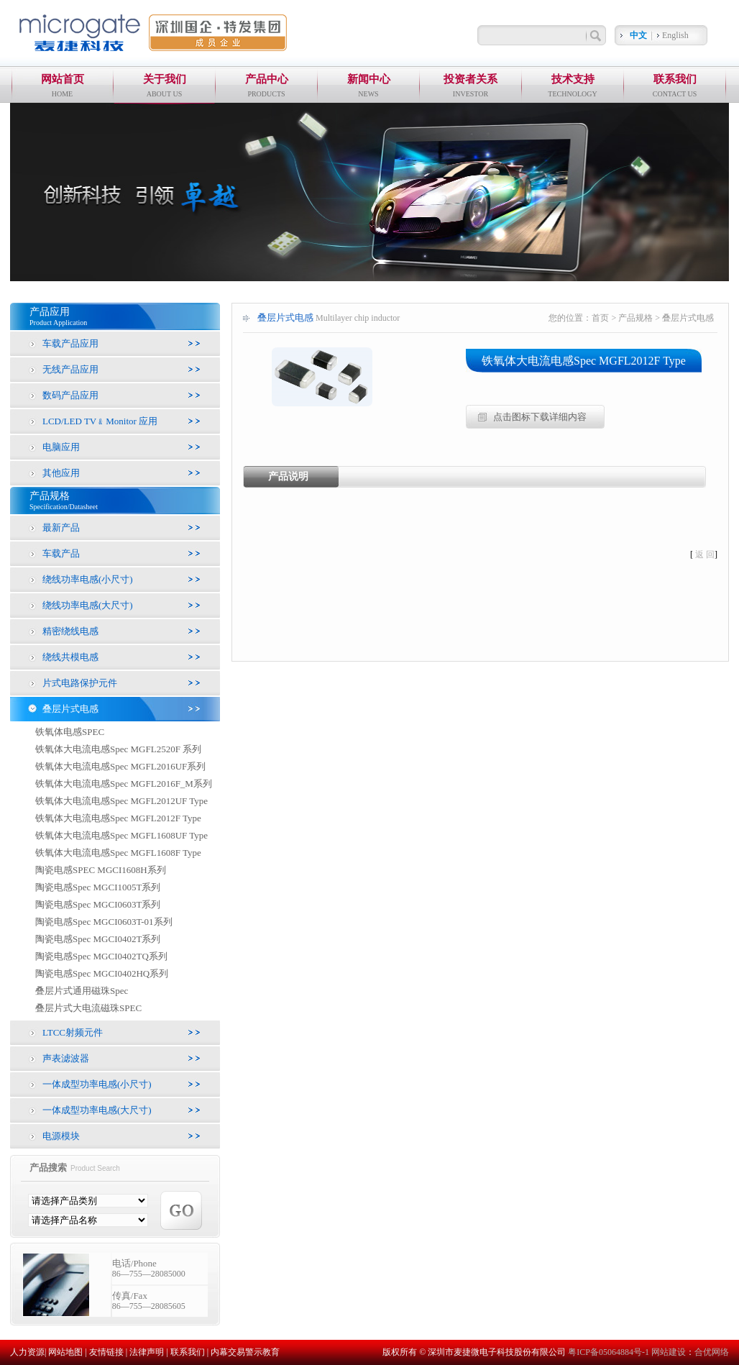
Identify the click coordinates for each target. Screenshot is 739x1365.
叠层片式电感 (70, 708)
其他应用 (61, 472)
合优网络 (711, 1352)
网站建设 (668, 1352)
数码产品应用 (70, 395)
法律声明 (146, 1352)
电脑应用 (61, 447)
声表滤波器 (65, 1058)
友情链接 (106, 1352)
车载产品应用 (70, 343)
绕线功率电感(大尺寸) (87, 605)
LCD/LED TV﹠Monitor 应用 (99, 421)
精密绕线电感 (70, 631)
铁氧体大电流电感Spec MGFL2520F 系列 (118, 749)
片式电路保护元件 (79, 682)
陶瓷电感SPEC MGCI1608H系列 (100, 869)
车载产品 (61, 553)
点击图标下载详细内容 (540, 416)
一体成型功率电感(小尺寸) (97, 1084)
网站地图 (65, 1352)
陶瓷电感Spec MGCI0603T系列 (97, 904)
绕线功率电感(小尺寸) (87, 579)
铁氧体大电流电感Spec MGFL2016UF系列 (120, 766)
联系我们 (187, 1352)
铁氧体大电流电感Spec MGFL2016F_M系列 (123, 783)
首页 (600, 318)
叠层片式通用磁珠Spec (81, 990)
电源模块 (61, 1136)
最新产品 (61, 527)
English (675, 35)
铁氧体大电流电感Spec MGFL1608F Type (118, 852)
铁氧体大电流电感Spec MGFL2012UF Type (121, 800)
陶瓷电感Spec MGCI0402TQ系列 (101, 956)
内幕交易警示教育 (245, 1352)
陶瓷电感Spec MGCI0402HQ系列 (101, 973)
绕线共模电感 (70, 657)
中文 (638, 35)
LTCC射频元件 (72, 1032)
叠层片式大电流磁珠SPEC (88, 1008)
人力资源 (27, 1352)
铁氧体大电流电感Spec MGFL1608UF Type (121, 835)
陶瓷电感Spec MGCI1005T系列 (97, 887)
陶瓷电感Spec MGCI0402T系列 (97, 938)
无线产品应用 (70, 369)
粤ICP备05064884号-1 (609, 1352)
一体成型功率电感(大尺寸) (97, 1110)
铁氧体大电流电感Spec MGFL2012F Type (118, 818)
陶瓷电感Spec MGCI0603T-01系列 (104, 921)
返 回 (705, 554)
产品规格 (635, 318)
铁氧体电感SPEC (69, 731)
